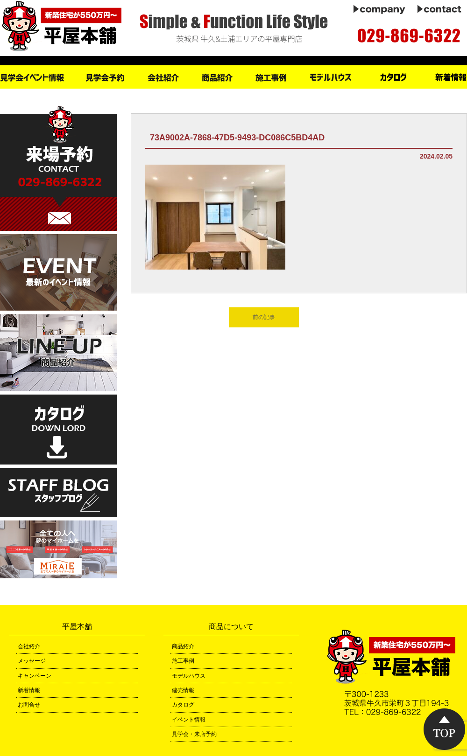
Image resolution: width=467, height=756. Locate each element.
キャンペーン (34, 676)
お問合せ (29, 704)
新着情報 (29, 690)
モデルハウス (188, 676)
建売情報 (183, 690)
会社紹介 (29, 646)
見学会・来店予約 (194, 734)
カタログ (183, 704)
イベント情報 (188, 719)
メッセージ (32, 661)
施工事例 (183, 661)
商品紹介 (183, 646)
